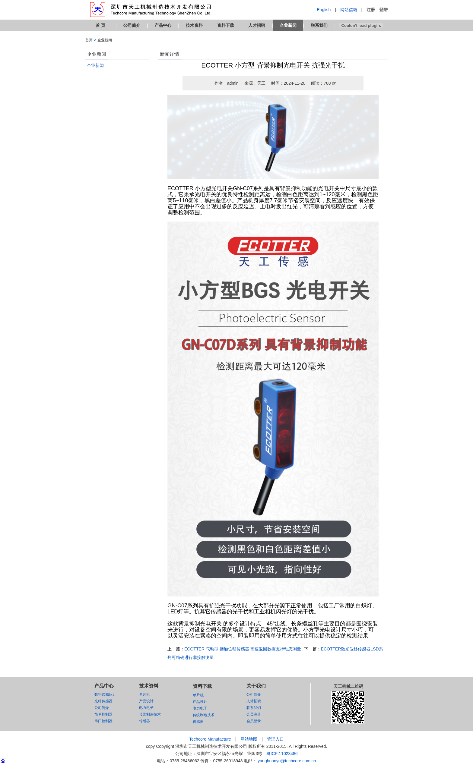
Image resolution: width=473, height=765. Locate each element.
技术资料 (194, 25)
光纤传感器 (103, 701)
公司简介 (131, 25)
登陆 (383, 9)
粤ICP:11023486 (282, 753)
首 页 (100, 25)
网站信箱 (348, 9)
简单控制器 (103, 714)
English (324, 9)
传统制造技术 (150, 714)
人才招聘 (256, 25)
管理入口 (275, 739)
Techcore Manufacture (210, 739)
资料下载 (225, 25)
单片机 (144, 694)
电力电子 (146, 708)
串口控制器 (103, 721)
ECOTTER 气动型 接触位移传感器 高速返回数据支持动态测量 (242, 649)
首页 (89, 40)
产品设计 (146, 701)
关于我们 (256, 685)
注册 (371, 9)
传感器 (144, 721)
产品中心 (162, 25)
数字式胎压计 (105, 694)
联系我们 (319, 25)
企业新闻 (288, 25)
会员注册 (253, 714)
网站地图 (248, 739)
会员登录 (253, 721)
